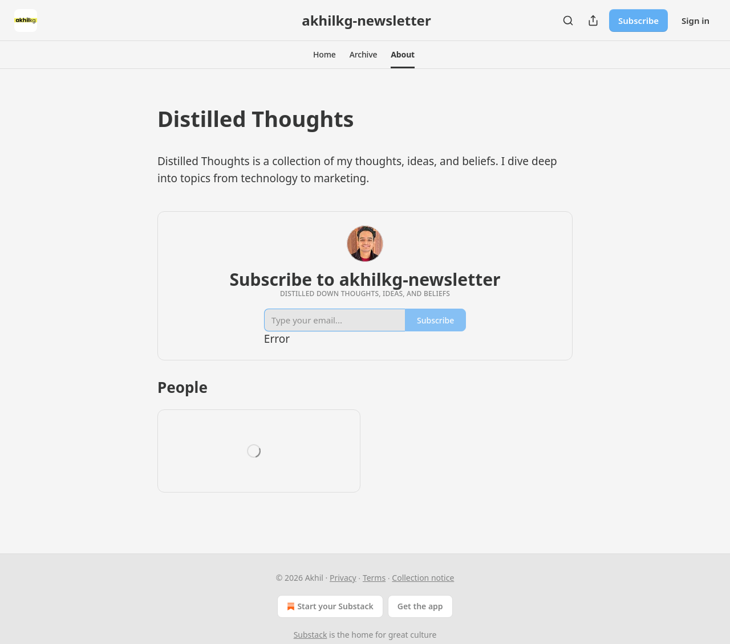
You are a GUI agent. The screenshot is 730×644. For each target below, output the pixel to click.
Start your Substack (329, 606)
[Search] (568, 20)
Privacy (343, 577)
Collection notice (423, 577)
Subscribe (638, 20)
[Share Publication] (593, 20)
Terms (374, 577)
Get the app (420, 606)
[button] (324, 54)
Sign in (695, 20)
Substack (310, 634)
